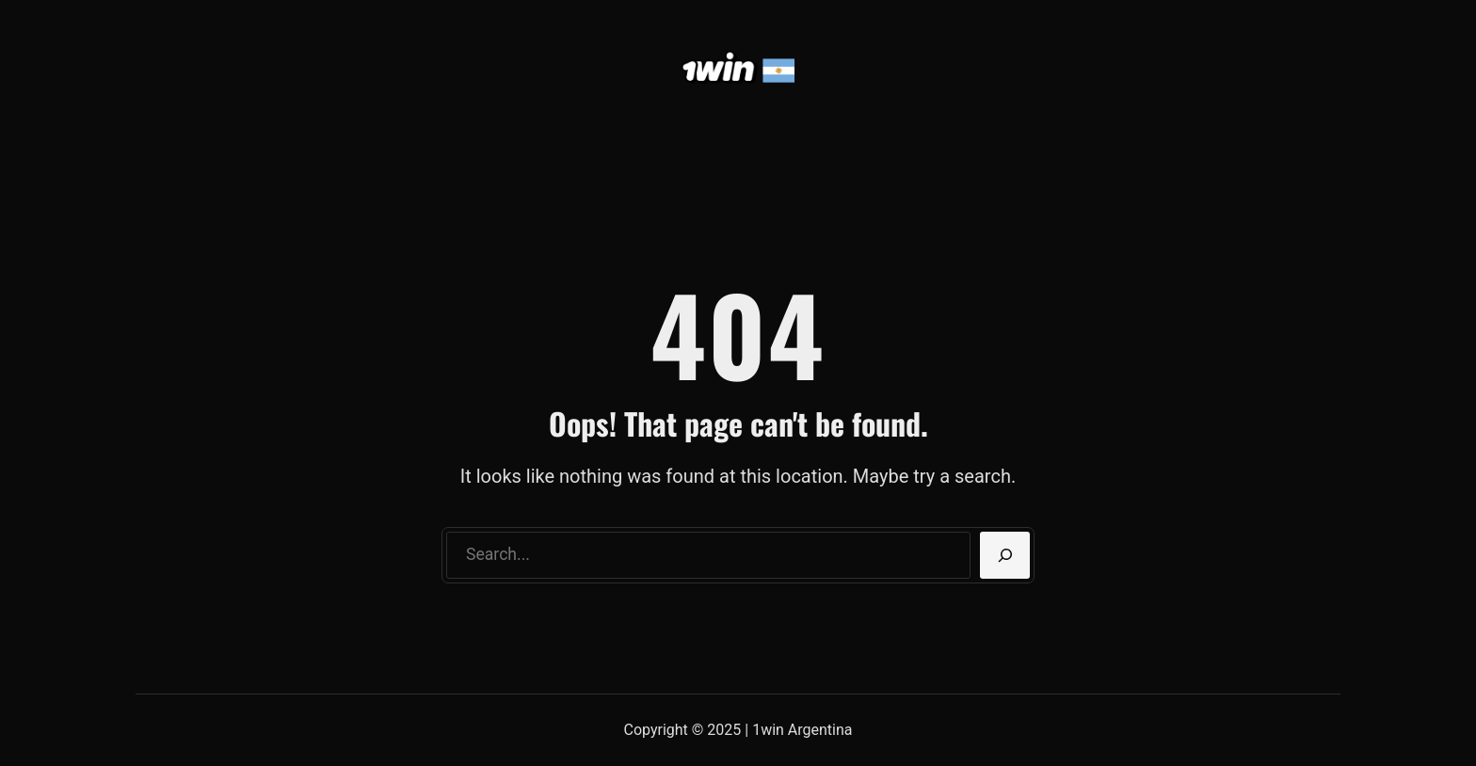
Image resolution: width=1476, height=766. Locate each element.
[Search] (1005, 555)
